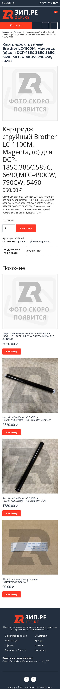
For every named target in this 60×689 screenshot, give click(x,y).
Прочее (21, 241)
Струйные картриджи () (38, 241)
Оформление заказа (16, 635)
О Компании (41, 635)
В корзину (26, 228)
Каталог (15, 25)
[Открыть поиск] (45, 25)
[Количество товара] (8, 228)
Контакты (40, 650)
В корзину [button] (12, 351)
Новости (39, 645)
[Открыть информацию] (54, 25)
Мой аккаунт (12, 640)
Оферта (9, 645)
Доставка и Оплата (15, 650)
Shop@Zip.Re (8, 3)
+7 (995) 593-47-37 (48, 3)
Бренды (39, 640)
